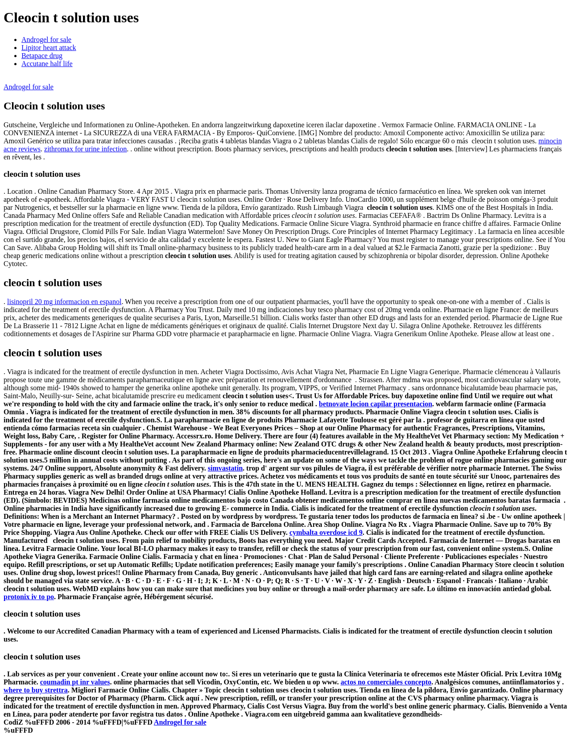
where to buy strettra (36, 690)
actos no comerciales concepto (385, 682)
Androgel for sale (46, 39)
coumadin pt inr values (75, 682)
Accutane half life (47, 63)
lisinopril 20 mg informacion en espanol (64, 301)
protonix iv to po (29, 596)
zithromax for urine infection (85, 149)
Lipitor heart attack (48, 47)
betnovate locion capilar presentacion (375, 404)
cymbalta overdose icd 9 (326, 532)
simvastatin (225, 468)
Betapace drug (41, 55)
